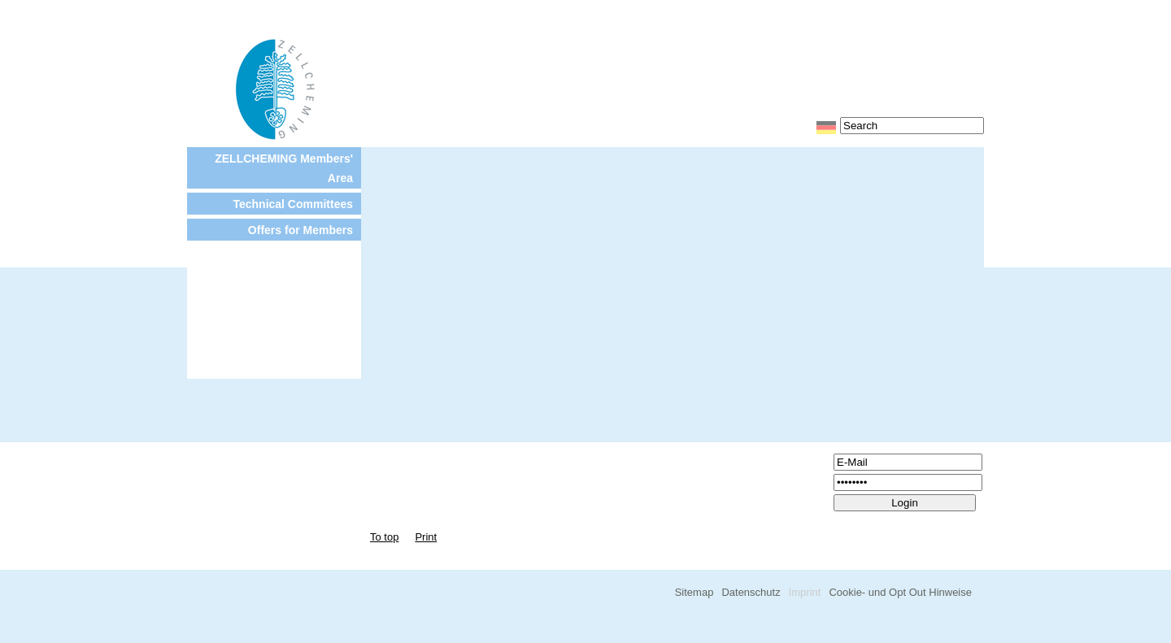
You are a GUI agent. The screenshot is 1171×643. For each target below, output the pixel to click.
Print (426, 537)
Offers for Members (300, 230)
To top (384, 537)
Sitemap (694, 592)
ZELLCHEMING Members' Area (284, 168)
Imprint (805, 592)
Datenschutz (750, 592)
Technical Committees (293, 204)
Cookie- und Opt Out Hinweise (900, 592)
